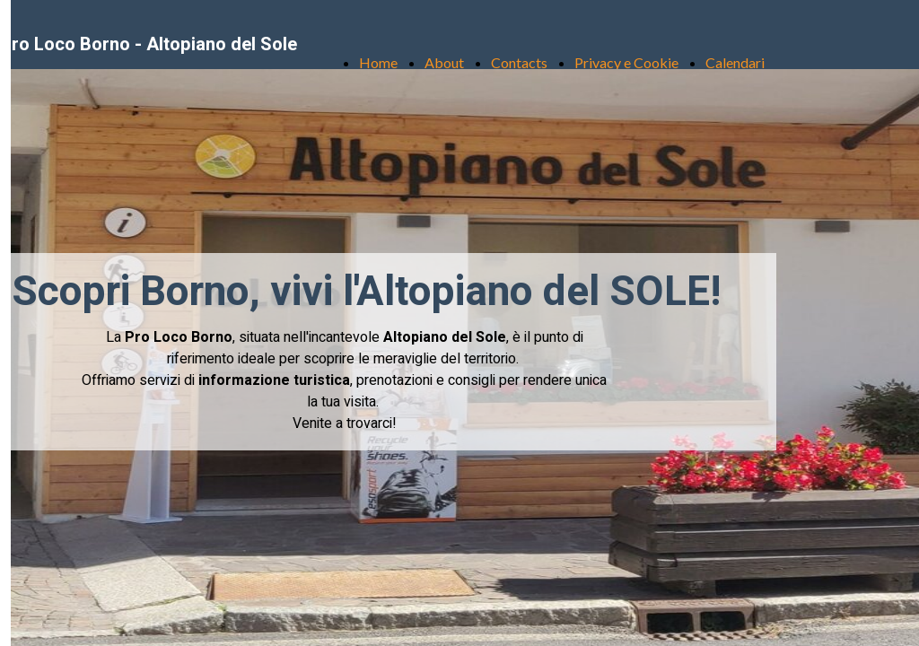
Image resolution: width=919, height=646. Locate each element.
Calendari (735, 62)
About (444, 62)
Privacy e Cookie (626, 62)
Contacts (519, 62)
